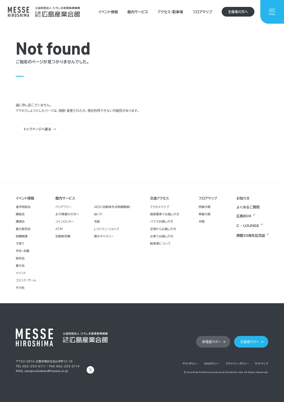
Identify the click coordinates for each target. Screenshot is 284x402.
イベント (21, 272)
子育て (20, 243)
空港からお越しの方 (163, 229)
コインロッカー (64, 221)
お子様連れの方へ (67, 214)
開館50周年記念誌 (250, 235)
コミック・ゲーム (26, 280)
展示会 (20, 265)
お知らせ (243, 198)
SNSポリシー (211, 363)
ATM (59, 229)
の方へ (211, 342)
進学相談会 (23, 206)
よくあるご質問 (248, 207)
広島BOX (243, 216)
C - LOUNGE (247, 225)
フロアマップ (202, 12)
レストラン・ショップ (106, 229)
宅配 (97, 221)
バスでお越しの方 (161, 221)
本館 (202, 221)
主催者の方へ (238, 11)
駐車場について (160, 243)
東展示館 (204, 214)
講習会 (20, 214)
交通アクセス (159, 198)
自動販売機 (62, 236)
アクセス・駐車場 (170, 12)
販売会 (20, 258)
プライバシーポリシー (237, 363)
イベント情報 (108, 12)
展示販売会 (23, 229)
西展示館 (204, 206)
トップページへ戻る (37, 129)
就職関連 (22, 236)
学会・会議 (22, 250)
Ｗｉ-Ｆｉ (98, 214)
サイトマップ (261, 363)
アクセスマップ (159, 206)
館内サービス (137, 12)
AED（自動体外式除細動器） (112, 206)
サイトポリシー (190, 363)
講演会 (20, 221)
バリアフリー (63, 206)
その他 (20, 287)
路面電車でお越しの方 (164, 214)
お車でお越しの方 (161, 236)
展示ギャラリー (104, 236)
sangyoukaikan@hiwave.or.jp (46, 371)
